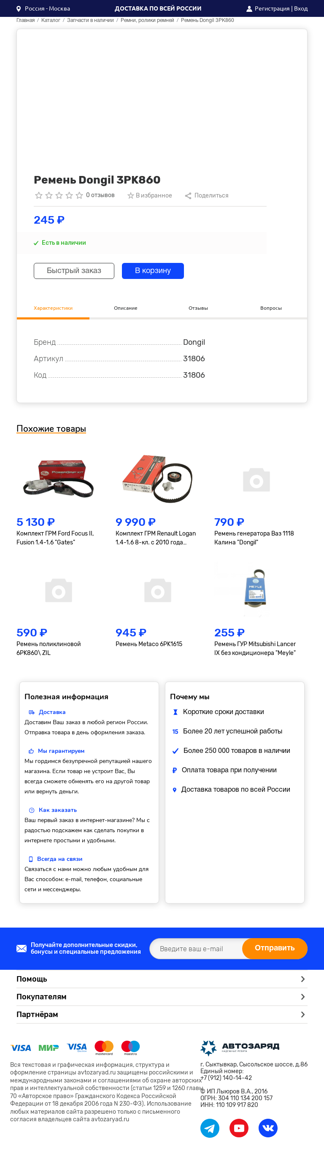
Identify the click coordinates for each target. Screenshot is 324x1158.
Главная (25, 20)
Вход (301, 8)
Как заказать (58, 810)
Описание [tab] (126, 308)
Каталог (50, 20)
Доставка (52, 712)
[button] (43, 8)
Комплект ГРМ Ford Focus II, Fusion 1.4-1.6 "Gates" (55, 538)
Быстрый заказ (74, 271)
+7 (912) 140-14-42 (226, 1078)
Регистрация (272, 8)
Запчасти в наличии (90, 20)
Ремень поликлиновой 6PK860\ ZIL (48, 649)
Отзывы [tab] (198, 308)
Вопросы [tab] (271, 308)
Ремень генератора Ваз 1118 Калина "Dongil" (254, 538)
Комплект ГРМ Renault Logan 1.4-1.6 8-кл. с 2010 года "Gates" (156, 538)
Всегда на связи (59, 859)
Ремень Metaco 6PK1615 (149, 644)
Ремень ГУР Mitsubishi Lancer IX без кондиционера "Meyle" (255, 649)
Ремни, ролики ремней (147, 20)
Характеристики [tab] (53, 308)
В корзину (153, 271)
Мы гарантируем (61, 751)
